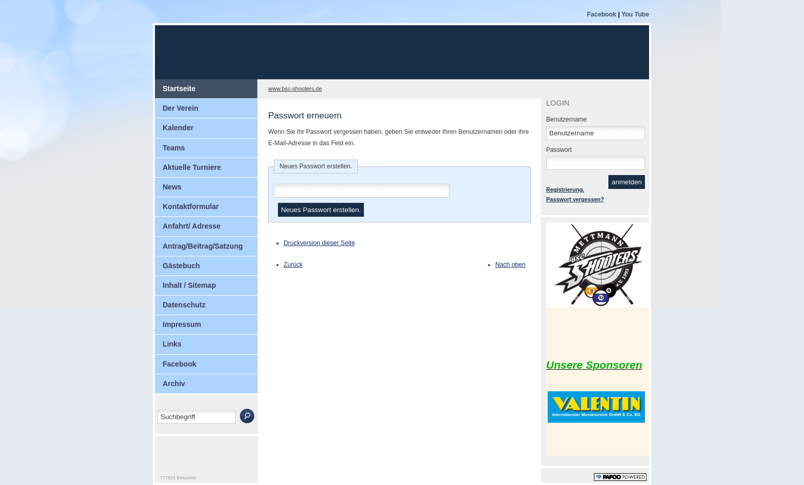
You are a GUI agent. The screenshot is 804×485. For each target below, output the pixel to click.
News (172, 187)
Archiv (174, 383)
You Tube (635, 14)
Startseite (179, 88)
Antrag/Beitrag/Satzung (203, 246)
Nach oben (510, 264)
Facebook (602, 14)
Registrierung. (565, 189)
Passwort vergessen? (575, 199)
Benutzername (566, 119)
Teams (174, 148)
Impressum (182, 324)
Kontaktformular (191, 206)
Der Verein (180, 108)
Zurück (293, 264)
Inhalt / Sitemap (189, 285)
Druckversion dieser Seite (319, 243)
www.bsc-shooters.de (295, 88)
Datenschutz (184, 305)
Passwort (559, 149)
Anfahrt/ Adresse (191, 226)
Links (172, 344)
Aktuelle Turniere (192, 167)
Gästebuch (181, 266)
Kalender (178, 128)
